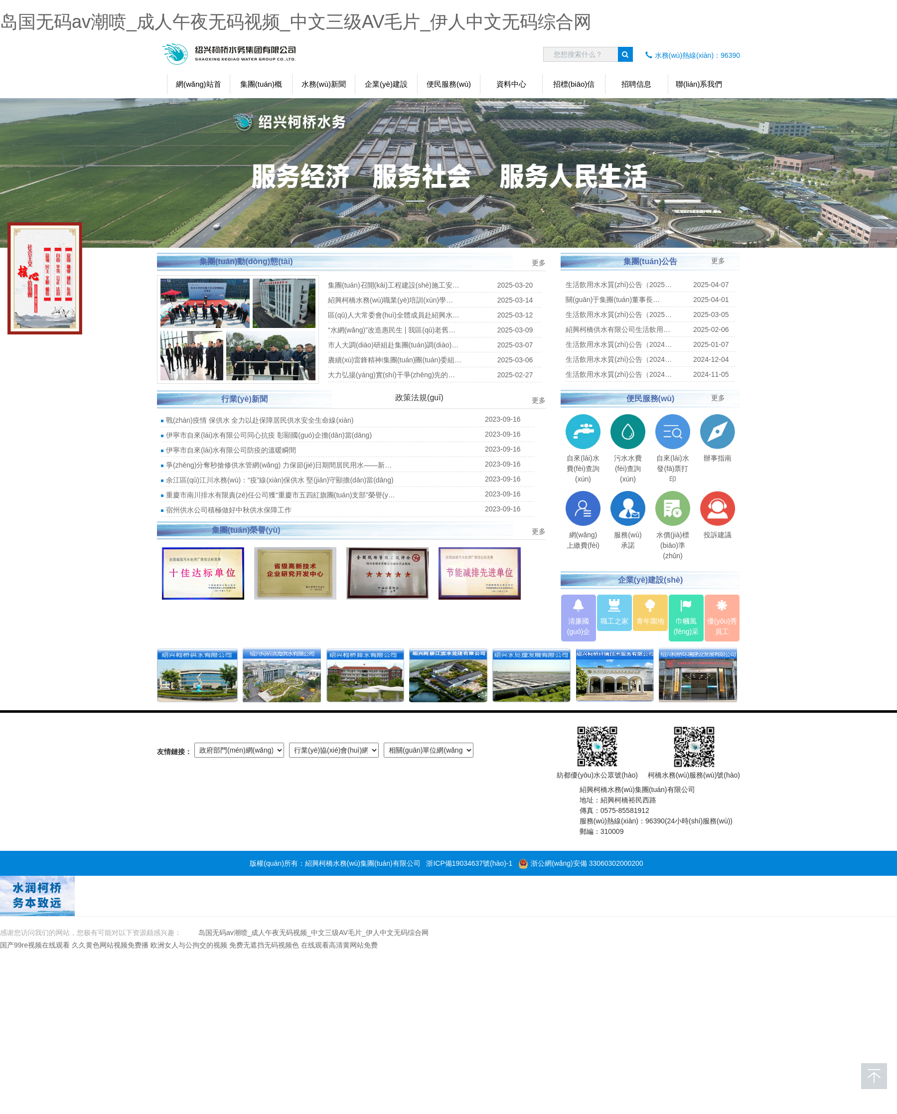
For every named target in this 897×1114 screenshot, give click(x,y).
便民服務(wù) (449, 84)
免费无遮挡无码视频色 (264, 945)
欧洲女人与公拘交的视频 (188, 945)
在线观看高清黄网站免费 (339, 945)
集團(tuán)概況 (261, 87)
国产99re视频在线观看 (35, 945)
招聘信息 (636, 84)
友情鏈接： (174, 752)
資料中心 (511, 84)
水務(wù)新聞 (323, 84)
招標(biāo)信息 (574, 87)
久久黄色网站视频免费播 (110, 945)
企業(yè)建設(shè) (386, 87)
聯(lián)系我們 (699, 84)
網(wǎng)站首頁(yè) (198, 87)
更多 (539, 263)
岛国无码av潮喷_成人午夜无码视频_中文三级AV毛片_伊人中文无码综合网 (296, 21)
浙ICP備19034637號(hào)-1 (469, 863)
